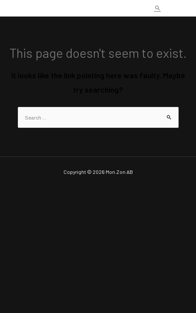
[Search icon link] (157, 8)
